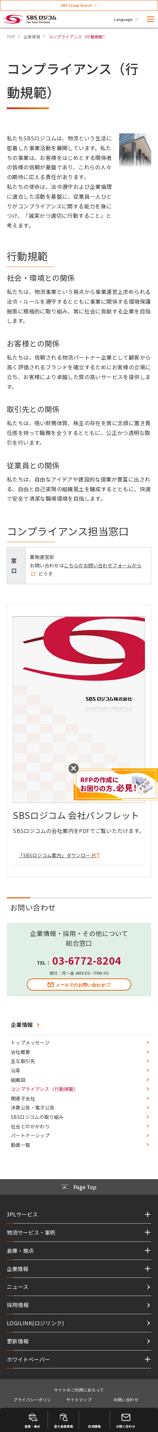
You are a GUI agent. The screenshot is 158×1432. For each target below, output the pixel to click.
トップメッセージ (30, 1042)
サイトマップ (79, 1399)
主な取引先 (23, 1061)
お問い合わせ (125, 1399)
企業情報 (22, 1025)
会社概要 (20, 1051)
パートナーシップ (30, 1135)
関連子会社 (23, 1098)
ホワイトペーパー (28, 1359)
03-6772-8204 (87, 960)
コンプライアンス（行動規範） (45, 1089)
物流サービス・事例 (31, 1232)
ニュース (18, 1287)
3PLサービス (22, 1214)
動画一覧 (20, 1144)
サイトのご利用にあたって (79, 1390)
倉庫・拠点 (20, 1250)
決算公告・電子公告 (33, 1107)
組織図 (18, 1079)
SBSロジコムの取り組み (37, 1116)
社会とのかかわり (30, 1126)
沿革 (16, 1070)
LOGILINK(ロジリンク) (35, 1323)
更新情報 (18, 1341)
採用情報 (18, 1305)
